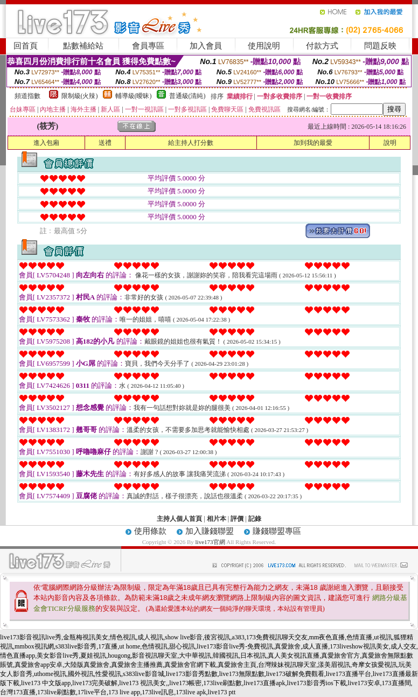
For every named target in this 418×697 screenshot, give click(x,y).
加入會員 (206, 45)
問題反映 (380, 45)
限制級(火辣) (79, 96)
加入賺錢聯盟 (209, 531)
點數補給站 (83, 45)
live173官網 (210, 542)
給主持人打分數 (190, 143)
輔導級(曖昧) (133, 96)
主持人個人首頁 (179, 518)
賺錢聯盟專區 (277, 531)
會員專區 (148, 45)
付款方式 (322, 45)
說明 (390, 143)
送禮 (105, 143)
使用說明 (264, 45)
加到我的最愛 (313, 143)
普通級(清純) (187, 96)
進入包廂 (46, 143)
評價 (237, 518)
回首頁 (25, 45)
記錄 (254, 518)
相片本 (216, 518)
